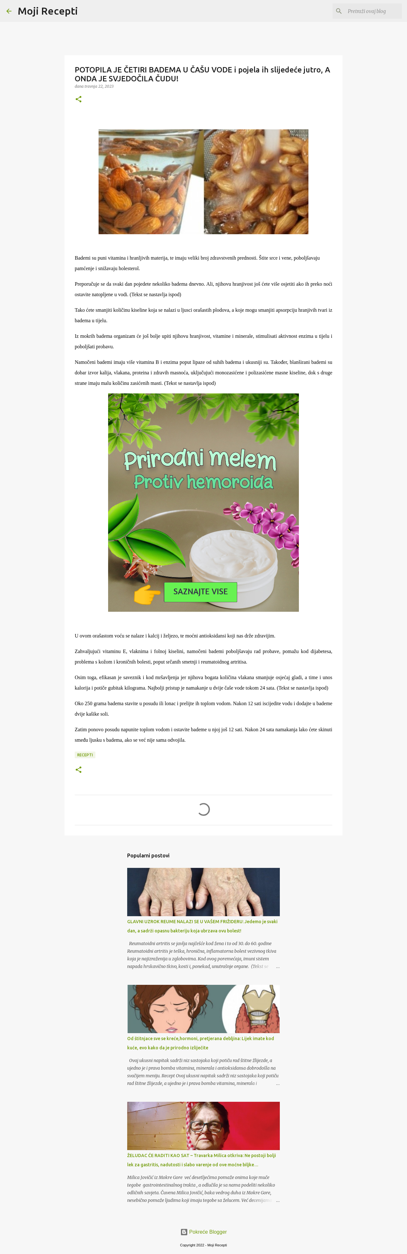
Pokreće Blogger (203, 1232)
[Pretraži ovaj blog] (368, 11)
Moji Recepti (48, 11)
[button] (78, 99)
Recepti (85, 755)
